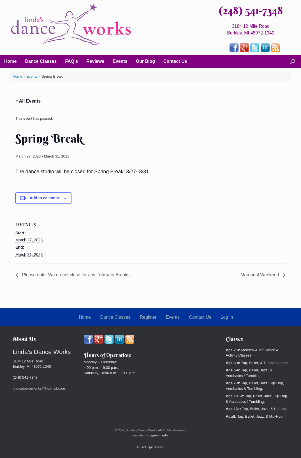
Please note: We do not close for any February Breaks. (76, 274)
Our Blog (145, 61)
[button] (292, 61)
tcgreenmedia (158, 435)
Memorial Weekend (260, 274)
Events (120, 61)
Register (148, 317)
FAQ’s (71, 61)
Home (10, 61)
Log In (227, 317)
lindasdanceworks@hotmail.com (39, 388)
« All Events (28, 101)
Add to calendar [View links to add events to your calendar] (44, 198)
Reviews (95, 61)
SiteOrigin (146, 447)
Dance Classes (41, 61)
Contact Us (175, 61)
